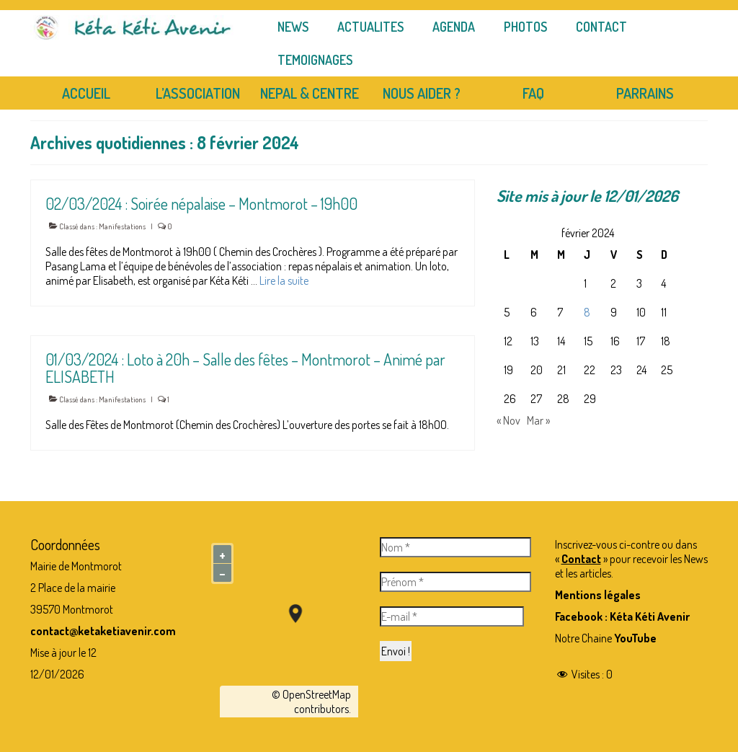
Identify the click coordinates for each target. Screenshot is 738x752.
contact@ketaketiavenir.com (103, 631)
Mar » (538, 420)
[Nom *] (455, 547)
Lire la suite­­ (283, 280)
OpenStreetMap (317, 694)
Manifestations (122, 226)
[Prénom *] (455, 582)
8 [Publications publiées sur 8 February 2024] (587, 312)
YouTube (635, 638)
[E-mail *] (452, 616)
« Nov (508, 420)
